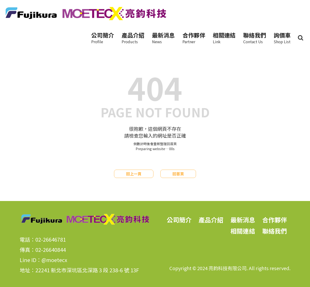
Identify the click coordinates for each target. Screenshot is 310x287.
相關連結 (224, 37)
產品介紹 (133, 37)
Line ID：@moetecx (43, 259)
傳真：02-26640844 (43, 249)
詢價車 (282, 37)
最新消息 (163, 37)
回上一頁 (133, 174)
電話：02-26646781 (43, 239)
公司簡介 (102, 37)
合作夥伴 (193, 37)
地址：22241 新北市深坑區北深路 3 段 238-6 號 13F (79, 270)
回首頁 (178, 174)
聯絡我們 (254, 37)
